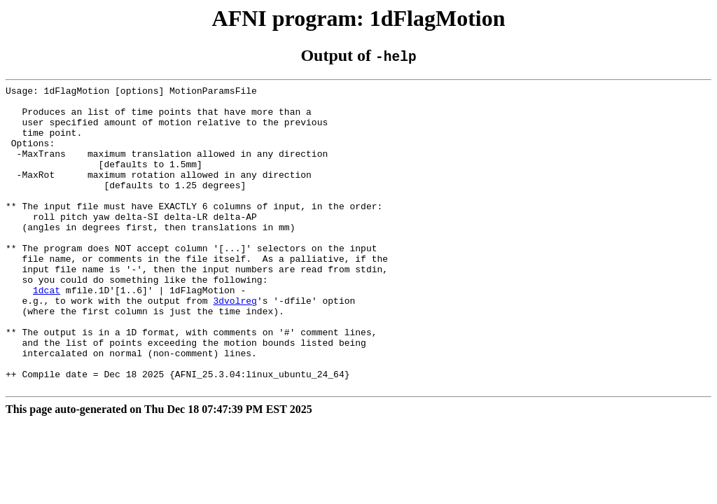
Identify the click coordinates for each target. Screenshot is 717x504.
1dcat (46, 332)
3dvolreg (234, 344)
